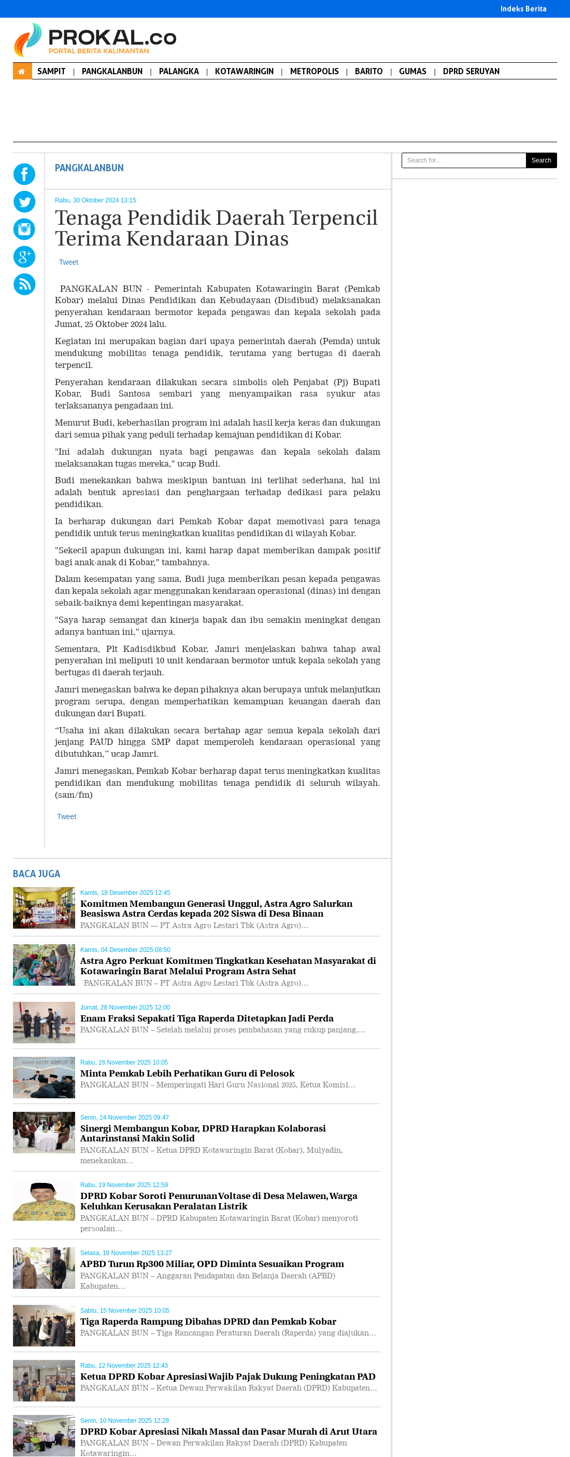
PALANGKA (179, 71)
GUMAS (412, 71)
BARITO (369, 71)
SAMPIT (51, 71)
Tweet (68, 262)
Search (541, 160)
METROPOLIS (314, 71)
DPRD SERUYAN (471, 71)
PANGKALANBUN (112, 71)
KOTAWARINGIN (244, 71)
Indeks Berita (524, 8)
